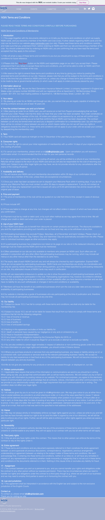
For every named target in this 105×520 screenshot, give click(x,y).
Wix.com (30, 509)
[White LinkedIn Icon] (85, 8)
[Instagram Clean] (93, 8)
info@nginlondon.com (55, 392)
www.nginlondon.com (39, 43)
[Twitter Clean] (89, 8)
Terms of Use (39, 509)
